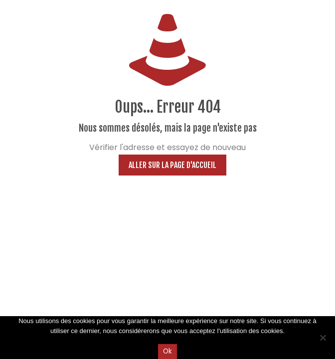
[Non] (323, 338)
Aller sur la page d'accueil (172, 165)
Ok (167, 351)
